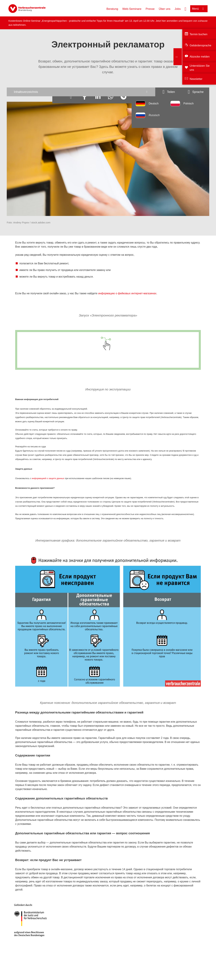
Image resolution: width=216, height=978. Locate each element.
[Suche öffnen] (185, 8)
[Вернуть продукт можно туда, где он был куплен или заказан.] (162, 615)
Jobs (178, 8)
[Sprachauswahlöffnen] (195, 91)
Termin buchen (198, 34)
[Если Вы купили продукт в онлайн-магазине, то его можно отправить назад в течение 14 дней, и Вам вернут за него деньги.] (162, 637)
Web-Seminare (131, 8)
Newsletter (196, 79)
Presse (150, 8)
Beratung (112, 8)
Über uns (164, 8)
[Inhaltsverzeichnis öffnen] (81, 91)
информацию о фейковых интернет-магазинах (127, 293)
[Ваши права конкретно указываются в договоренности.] (94, 640)
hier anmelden (170, 20)
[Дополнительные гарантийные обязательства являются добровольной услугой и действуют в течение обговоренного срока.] (94, 670)
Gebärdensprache (200, 45)
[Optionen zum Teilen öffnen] (168, 91)
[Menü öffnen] (199, 8)
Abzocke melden (200, 56)
